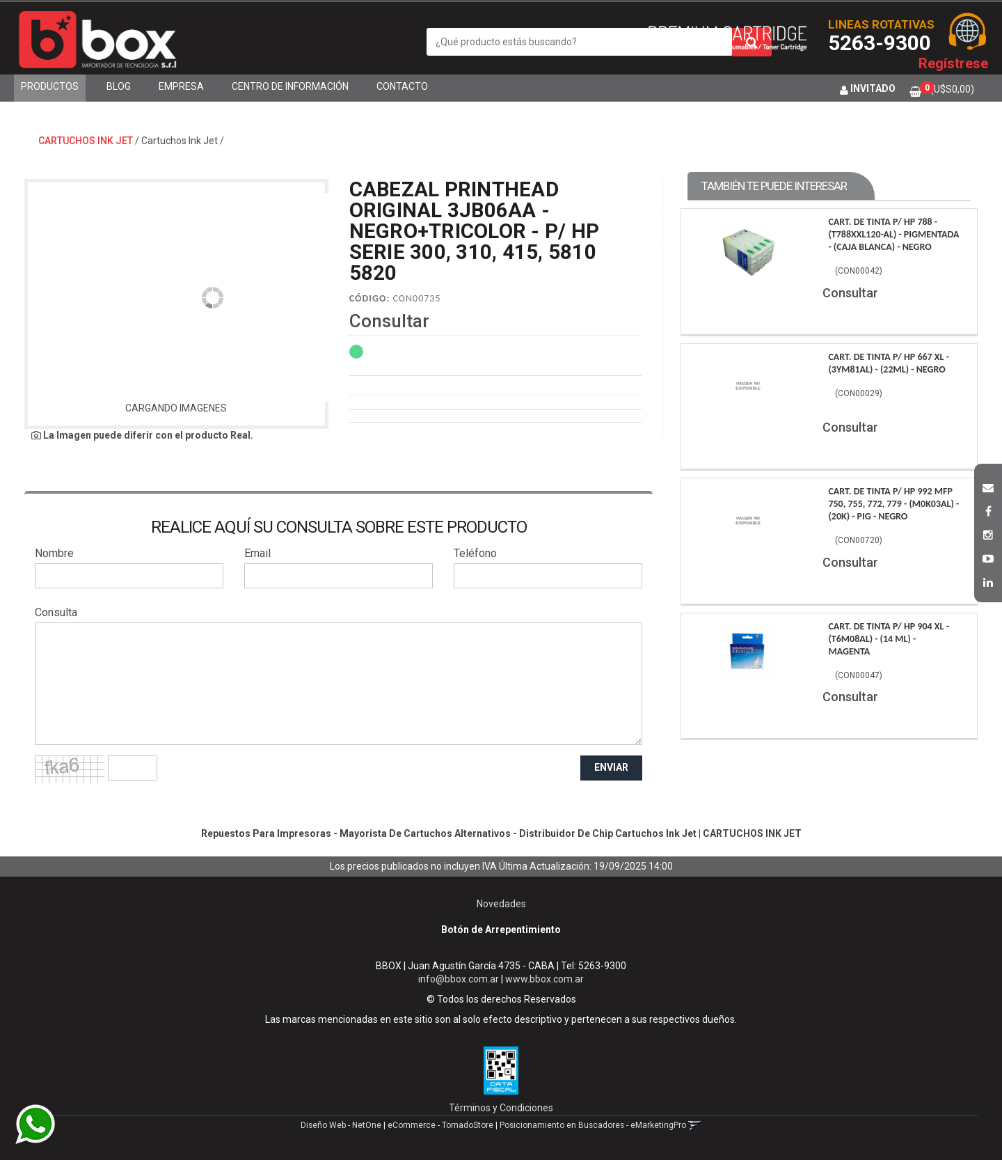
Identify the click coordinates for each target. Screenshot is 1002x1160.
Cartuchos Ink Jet (179, 140)
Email (257, 553)
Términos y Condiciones (501, 1107)
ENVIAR (611, 767)
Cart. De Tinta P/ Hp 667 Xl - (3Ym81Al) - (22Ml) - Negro (888, 363)
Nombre (54, 553)
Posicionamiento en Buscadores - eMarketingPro (593, 1125)
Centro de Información (290, 86)
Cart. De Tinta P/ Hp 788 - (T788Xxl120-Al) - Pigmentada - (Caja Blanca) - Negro (893, 234)
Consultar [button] (389, 321)
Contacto (402, 86)
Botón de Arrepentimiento (501, 929)
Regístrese (953, 63)
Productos (50, 86)
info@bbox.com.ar (458, 979)
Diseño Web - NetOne (341, 1125)
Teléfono (475, 553)
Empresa (181, 86)
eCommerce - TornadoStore (440, 1125)
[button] (988, 486)
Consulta (56, 612)
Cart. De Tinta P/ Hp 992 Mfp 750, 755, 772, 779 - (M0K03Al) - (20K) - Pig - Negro (893, 503)
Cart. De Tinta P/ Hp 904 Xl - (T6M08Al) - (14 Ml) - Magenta (888, 638)
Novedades (501, 903)
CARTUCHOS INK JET (85, 140)
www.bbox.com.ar (544, 979)
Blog (118, 86)
